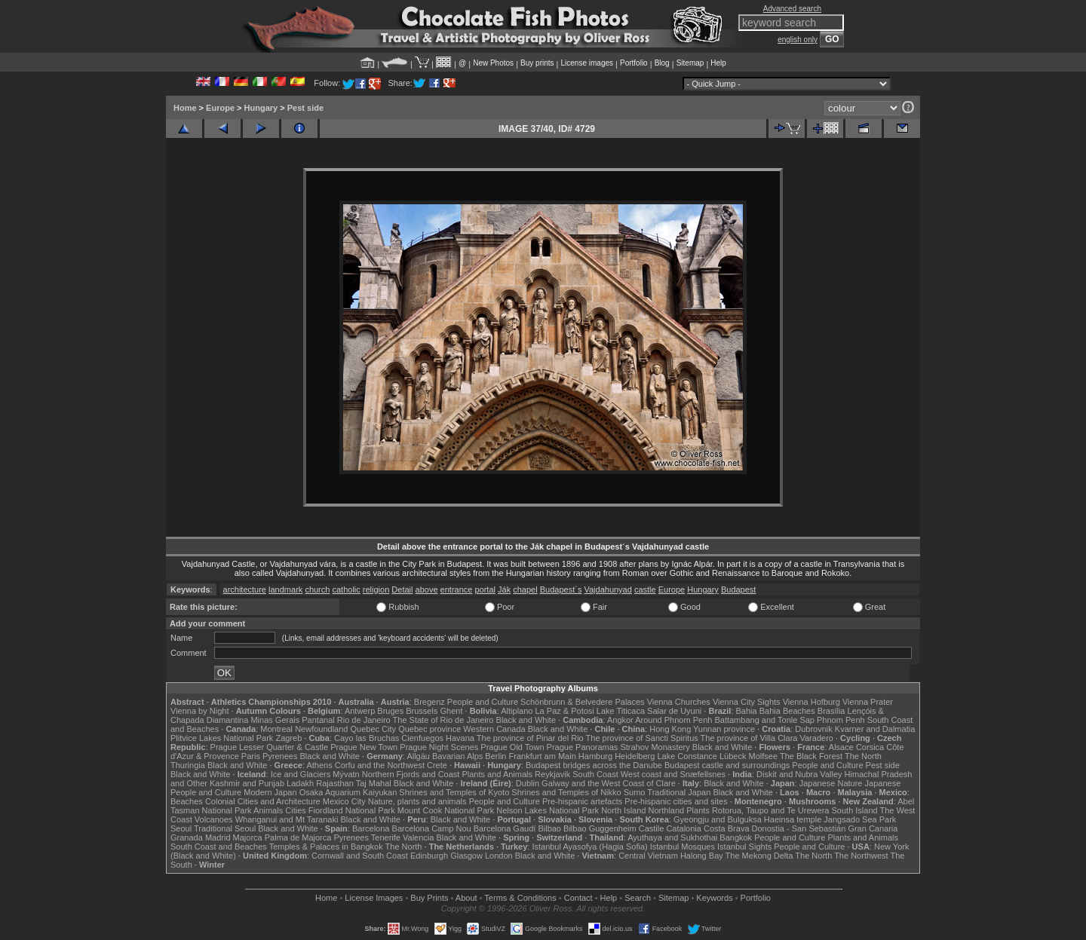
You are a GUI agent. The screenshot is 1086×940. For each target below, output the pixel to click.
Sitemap (690, 63)
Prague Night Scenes (439, 747)
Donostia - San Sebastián (799, 828)
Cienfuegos (422, 738)
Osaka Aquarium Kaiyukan (348, 792)
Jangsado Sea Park (860, 819)
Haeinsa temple (792, 819)
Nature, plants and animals (417, 801)
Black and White (526, 719)
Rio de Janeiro (364, 719)
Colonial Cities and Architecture (263, 801)
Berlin (495, 756)
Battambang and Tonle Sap (764, 719)
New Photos (493, 63)
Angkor (620, 719)
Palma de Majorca (298, 837)
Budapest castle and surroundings (727, 765)
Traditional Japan (678, 792)
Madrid (218, 837)
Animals (268, 810)
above (427, 589)
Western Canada (494, 728)
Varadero (816, 738)
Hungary (261, 107)
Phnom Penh (841, 719)
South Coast (595, 774)
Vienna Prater (867, 701)
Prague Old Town (512, 747)
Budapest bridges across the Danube (594, 765)
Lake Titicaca (621, 710)
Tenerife (385, 837)
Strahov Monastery (654, 747)
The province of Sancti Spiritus (642, 738)
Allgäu (418, 756)
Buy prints (537, 63)
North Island (623, 810)
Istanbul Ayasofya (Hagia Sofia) (589, 846)
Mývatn (346, 774)
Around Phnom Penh (673, 719)
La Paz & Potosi (564, 710)
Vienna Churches (678, 701)
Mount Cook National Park (445, 810)
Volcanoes (214, 819)
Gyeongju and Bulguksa (717, 819)
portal (484, 589)
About (466, 897)
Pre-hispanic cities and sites (675, 801)
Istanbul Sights (744, 846)
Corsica (870, 747)
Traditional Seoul (225, 828)
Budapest (738, 589)
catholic (346, 589)
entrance (456, 589)
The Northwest (861, 855)
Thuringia (187, 765)
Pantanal (318, 719)
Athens (319, 765)
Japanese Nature (831, 783)
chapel (525, 589)
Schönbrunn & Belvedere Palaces (582, 701)
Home (185, 107)
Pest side (305, 107)
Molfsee (763, 756)
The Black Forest (811, 756)
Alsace (841, 747)
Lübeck (732, 756)
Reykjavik (552, 774)
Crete (437, 765)
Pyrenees (279, 756)
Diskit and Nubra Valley (799, 774)
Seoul (181, 828)
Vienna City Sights (747, 701)
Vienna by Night (199, 710)
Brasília (831, 710)
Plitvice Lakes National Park (221, 738)
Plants (698, 810)
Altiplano (516, 710)
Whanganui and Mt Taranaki (287, 819)
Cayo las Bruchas (366, 738)
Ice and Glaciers (300, 774)
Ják (504, 589)
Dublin (527, 783)
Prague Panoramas (582, 747)
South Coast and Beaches (218, 846)
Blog (662, 63)
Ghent (451, 710)
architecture (244, 589)
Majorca (247, 837)
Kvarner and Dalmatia (875, 728)
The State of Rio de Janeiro (443, 719)
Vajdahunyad (607, 589)
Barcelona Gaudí (505, 828)
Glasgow (466, 855)
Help (718, 63)
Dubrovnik (814, 728)
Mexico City (344, 801)
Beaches (186, 801)
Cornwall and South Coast (359, 855)
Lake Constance (687, 756)
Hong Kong (670, 728)
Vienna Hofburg (811, 701)
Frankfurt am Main (542, 756)
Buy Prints (429, 897)
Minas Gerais (274, 719)
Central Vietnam (648, 855)
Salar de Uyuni (674, 710)
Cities (295, 810)
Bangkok (735, 837)
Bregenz (429, 701)
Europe (220, 107)
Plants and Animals (497, 774)
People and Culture (482, 701)
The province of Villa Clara (749, 738)
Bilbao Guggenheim (600, 828)
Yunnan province (724, 728)
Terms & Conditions (520, 897)
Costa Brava (727, 828)
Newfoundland (321, 728)
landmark (285, 589)
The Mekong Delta (759, 855)
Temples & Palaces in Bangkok (326, 846)
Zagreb (288, 738)
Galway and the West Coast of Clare (608, 783)
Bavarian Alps (457, 756)
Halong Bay (701, 855)
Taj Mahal (373, 783)
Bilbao (549, 828)
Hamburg (595, 756)
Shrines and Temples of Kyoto (454, 792)
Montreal (276, 728)
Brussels (421, 710)
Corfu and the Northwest (380, 765)
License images (587, 63)
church (317, 589)
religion (376, 589)
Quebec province (429, 728)
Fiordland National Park (351, 810)
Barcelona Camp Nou (431, 828)
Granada (186, 837)
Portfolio (634, 63)
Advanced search (792, 9)
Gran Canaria (872, 828)
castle (645, 589)
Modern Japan (270, 792)
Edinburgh (429, 855)
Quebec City (374, 728)
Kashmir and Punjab (247, 783)
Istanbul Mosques (682, 846)
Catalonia (683, 828)
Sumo (635, 792)
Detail (402, 589)
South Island (855, 810)
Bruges (390, 710)
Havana (460, 738)
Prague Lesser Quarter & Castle (269, 747)
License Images (374, 897)
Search (637, 897)
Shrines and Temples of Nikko (566, 792)
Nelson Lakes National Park (547, 810)
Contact (578, 897)
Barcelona (371, 828)
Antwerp (360, 710)
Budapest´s (561, 589)
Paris (250, 756)
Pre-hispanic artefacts (582, 801)
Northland (667, 810)
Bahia (746, 710)
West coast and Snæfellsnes (673, 774)
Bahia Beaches (787, 710)
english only (798, 39)
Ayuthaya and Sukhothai (672, 837)
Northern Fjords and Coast (411, 774)
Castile (651, 828)
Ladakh (300, 783)
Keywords (714, 897)
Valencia (418, 837)
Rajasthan (335, 783)
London (499, 855)
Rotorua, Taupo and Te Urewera (771, 810)
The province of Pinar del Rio (530, 738)
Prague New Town (363, 747)
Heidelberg (635, 756)
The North (863, 756)
